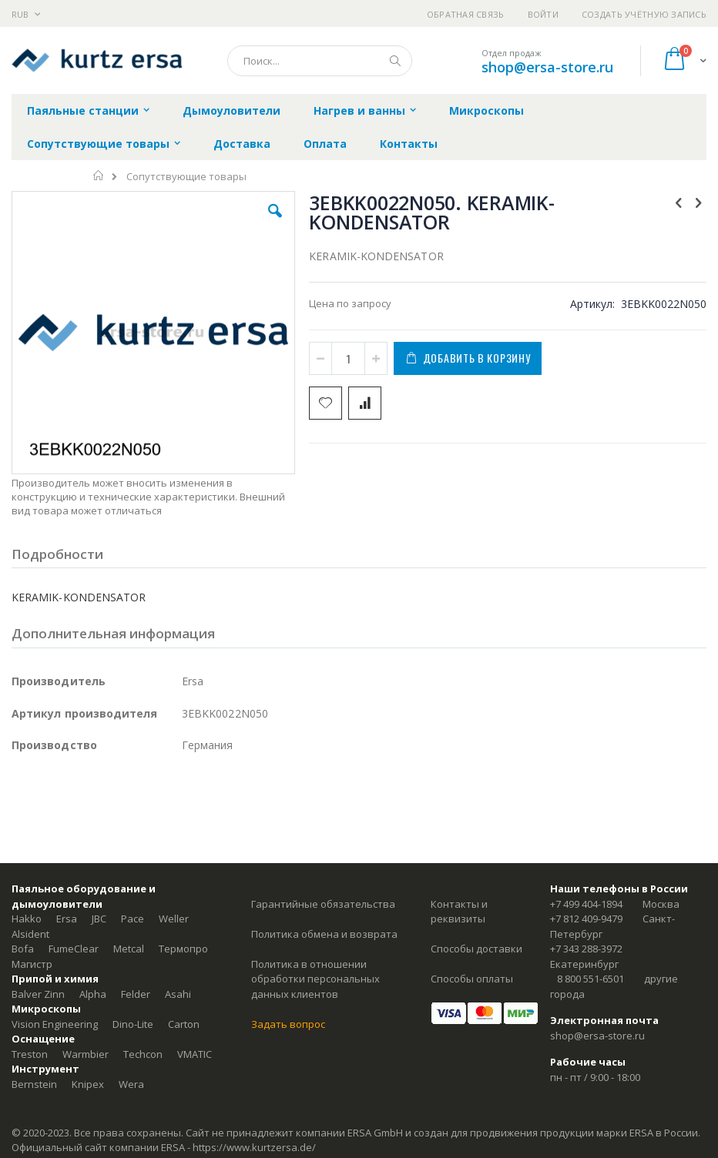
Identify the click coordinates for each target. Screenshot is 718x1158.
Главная (99, 175)
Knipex (88, 1084)
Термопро (183, 949)
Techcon (143, 1054)
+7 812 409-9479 (586, 918)
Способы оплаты (472, 979)
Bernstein (34, 1084)
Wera (131, 1084)
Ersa (66, 918)
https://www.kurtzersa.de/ (254, 1147)
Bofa (23, 949)
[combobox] (319, 60)
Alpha (92, 994)
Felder (135, 994)
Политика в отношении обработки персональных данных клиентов (315, 979)
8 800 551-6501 (590, 979)
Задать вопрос (288, 1024)
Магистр (32, 964)
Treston (30, 1054)
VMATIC (194, 1054)
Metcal (128, 949)
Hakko (27, 918)
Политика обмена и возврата (324, 934)
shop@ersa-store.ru (547, 67)
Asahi (178, 994)
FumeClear (74, 949)
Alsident (30, 934)
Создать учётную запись (644, 14)
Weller (174, 918)
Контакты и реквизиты (459, 911)
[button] (275, 222)
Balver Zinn (38, 994)
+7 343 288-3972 (586, 949)
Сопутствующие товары (186, 177)
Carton (184, 1024)
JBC (99, 918)
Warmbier (85, 1054)
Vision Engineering (55, 1024)
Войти (543, 14)
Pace (132, 918)
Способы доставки (476, 949)
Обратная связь (466, 14)
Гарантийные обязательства (323, 904)
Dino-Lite (132, 1024)
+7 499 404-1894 (586, 904)
